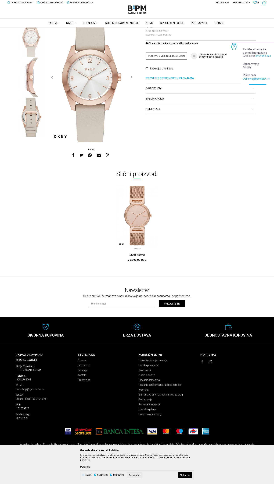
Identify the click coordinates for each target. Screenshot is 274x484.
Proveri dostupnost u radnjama (200, 105)
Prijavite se (172, 331)
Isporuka (144, 417)
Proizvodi (41, 30)
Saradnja (83, 397)
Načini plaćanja (147, 402)
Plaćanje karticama (149, 407)
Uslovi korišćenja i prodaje (153, 387)
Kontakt (82, 402)
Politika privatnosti (149, 392)
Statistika (102, 475)
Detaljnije (85, 466)
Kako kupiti (145, 397)
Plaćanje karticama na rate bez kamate (160, 412)
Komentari (200, 136)
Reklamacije (145, 427)
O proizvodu (200, 116)
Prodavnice (84, 407)
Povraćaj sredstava (149, 431)
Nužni (88, 475)
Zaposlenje (84, 392)
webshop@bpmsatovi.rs (256, 78)
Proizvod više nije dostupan (166, 83)
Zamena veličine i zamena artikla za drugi (161, 422)
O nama (82, 387)
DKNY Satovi (137, 282)
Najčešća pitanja (148, 436)
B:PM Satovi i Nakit (25, 30)
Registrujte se (241, 2)
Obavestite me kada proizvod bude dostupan (172, 70)
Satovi (51, 30)
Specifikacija (200, 126)
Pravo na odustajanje (150, 441)
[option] (31, 65)
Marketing (118, 475)
